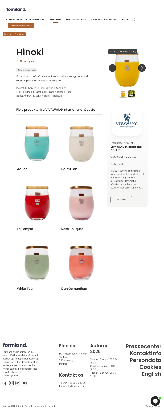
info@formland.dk (75, 386)
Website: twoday (153, 406)
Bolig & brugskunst (26, 70)
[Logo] (19, 9)
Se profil (121, 199)
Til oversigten (27, 61)
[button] (112, 67)
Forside (7, 34)
